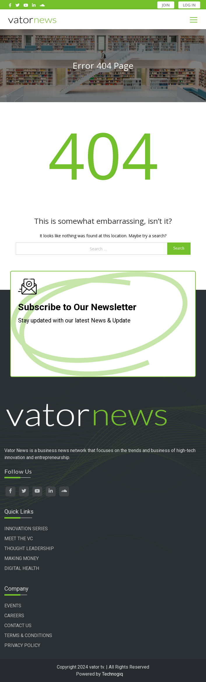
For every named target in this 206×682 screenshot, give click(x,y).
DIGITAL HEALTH (21, 568)
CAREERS (14, 615)
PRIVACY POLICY (22, 645)
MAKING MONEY (21, 558)
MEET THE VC (18, 538)
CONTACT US (17, 625)
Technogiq (112, 674)
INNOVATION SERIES (26, 528)
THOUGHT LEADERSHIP (29, 548)
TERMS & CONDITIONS (28, 635)
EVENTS (12, 605)
